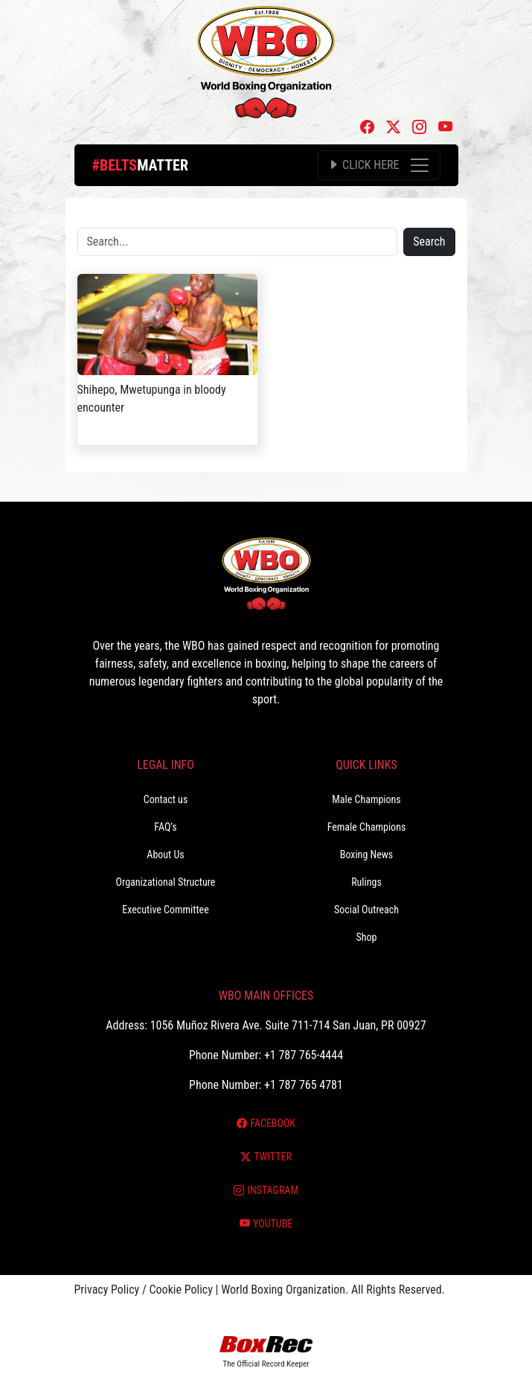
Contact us (166, 799)
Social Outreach (366, 910)
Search (429, 241)
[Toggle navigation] (379, 165)
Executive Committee (165, 910)
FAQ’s (165, 827)
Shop (366, 937)
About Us (165, 854)
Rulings (366, 882)
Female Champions (366, 827)
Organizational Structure (166, 882)
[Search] (237, 242)
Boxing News (367, 854)
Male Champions (366, 799)
